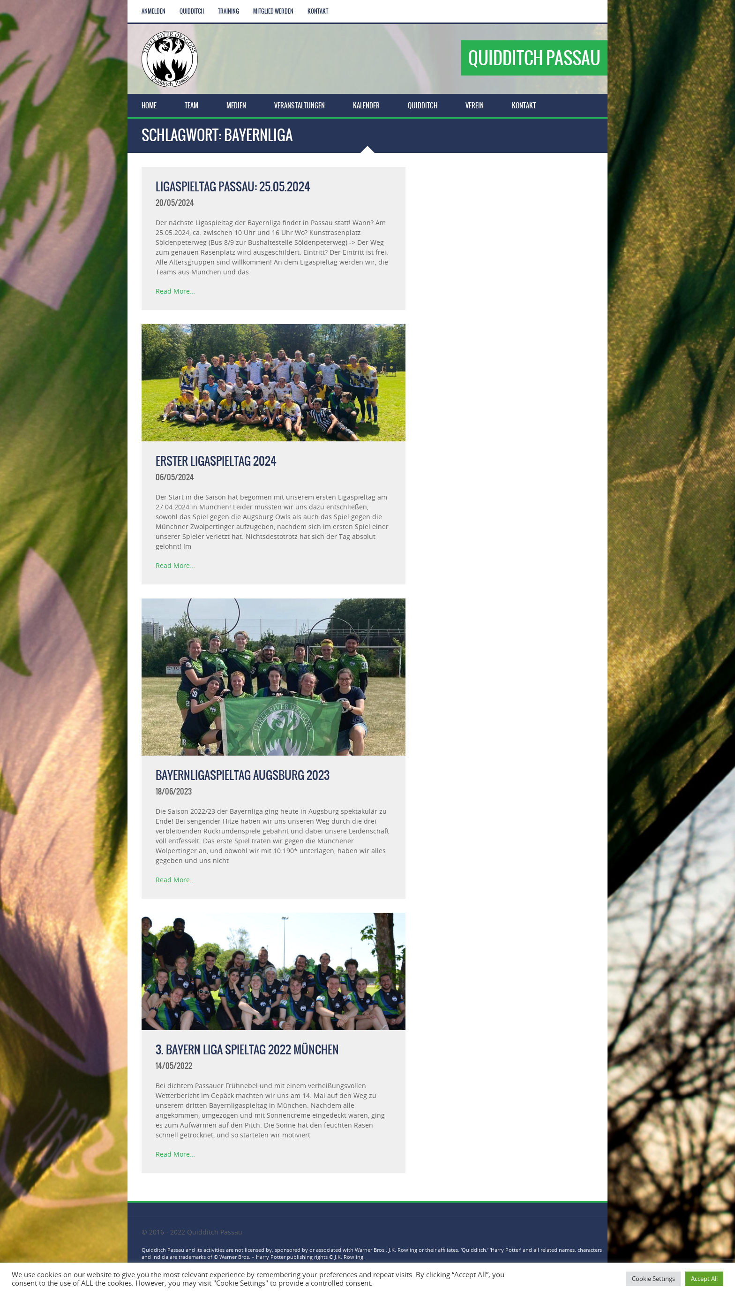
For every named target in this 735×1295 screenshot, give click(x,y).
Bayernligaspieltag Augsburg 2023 (243, 775)
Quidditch (192, 11)
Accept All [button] (704, 1278)
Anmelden (153, 11)
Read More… (175, 291)
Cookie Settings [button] (653, 1278)
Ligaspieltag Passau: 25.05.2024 (233, 186)
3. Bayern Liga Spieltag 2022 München (247, 1049)
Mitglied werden (273, 11)
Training (228, 11)
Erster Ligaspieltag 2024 (216, 461)
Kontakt (318, 11)
